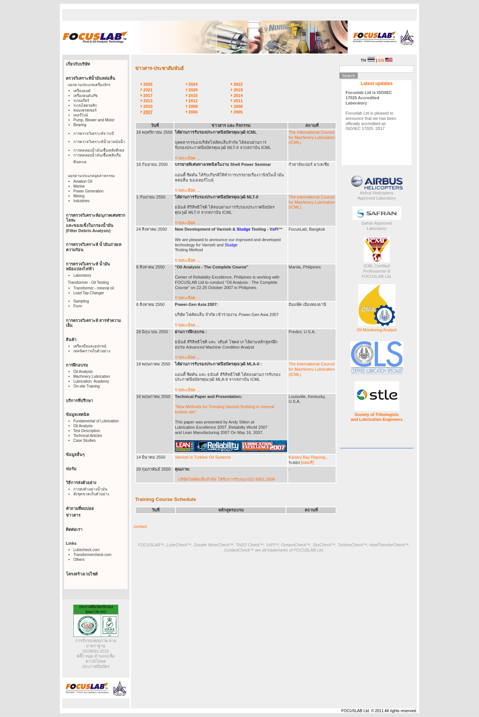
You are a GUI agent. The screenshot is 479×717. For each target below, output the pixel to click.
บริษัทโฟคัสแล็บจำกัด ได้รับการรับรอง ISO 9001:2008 (226, 479)
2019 (238, 90)
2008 (238, 106)
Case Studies (84, 440)
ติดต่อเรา (74, 529)
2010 (147, 106)
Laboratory (82, 275)
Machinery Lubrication (91, 376)
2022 (238, 84)
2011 (238, 100)
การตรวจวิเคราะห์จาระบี (93, 133)
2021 (147, 90)
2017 (147, 95)
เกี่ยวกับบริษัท (78, 64)
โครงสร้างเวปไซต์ (82, 574)
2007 (147, 112)
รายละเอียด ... (187, 158)
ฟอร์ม (71, 469)
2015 (193, 95)
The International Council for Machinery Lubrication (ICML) (312, 137)
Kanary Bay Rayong (307, 457)
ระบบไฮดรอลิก (85, 105)
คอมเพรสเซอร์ (85, 110)
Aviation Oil (82, 181)
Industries (81, 201)
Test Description (86, 431)
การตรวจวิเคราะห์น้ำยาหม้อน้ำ (99, 142)
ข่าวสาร (73, 515)
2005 (238, 112)
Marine (79, 186)
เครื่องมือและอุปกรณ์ (89, 346)
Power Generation (88, 191)
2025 (147, 84)
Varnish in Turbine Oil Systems (203, 457)
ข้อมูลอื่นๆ (75, 454)
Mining (78, 196)
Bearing (79, 125)
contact (140, 526)
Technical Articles (87, 436)
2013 (147, 100)
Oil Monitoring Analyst (376, 330)
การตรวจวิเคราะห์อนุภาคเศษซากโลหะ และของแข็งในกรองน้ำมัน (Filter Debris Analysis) (95, 223)
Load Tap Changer (88, 293)
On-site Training (86, 386)
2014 (238, 95)
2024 (193, 84)
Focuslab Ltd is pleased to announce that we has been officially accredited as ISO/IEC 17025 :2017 (370, 110)
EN (385, 60)
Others (79, 560)
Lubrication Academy (91, 381)
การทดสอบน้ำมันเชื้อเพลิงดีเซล (98, 150)
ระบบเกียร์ (81, 100)
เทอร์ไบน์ (80, 115)
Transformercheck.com (92, 555)
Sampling (81, 301)
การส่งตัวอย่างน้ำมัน (90, 489)
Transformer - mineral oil (93, 288)
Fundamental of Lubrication (96, 421)
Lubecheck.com (86, 550)
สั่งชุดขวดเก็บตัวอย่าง (91, 494)
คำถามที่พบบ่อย (80, 508)
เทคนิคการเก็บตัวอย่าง (91, 351)
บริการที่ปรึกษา (79, 400)
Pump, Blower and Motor (94, 120)
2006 (193, 112)
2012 (193, 100)
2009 (193, 106)
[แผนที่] (307, 462)
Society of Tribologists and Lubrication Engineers (377, 417)
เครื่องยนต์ (82, 91)
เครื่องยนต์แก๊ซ (85, 96)
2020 (193, 90)
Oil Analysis (83, 372)
